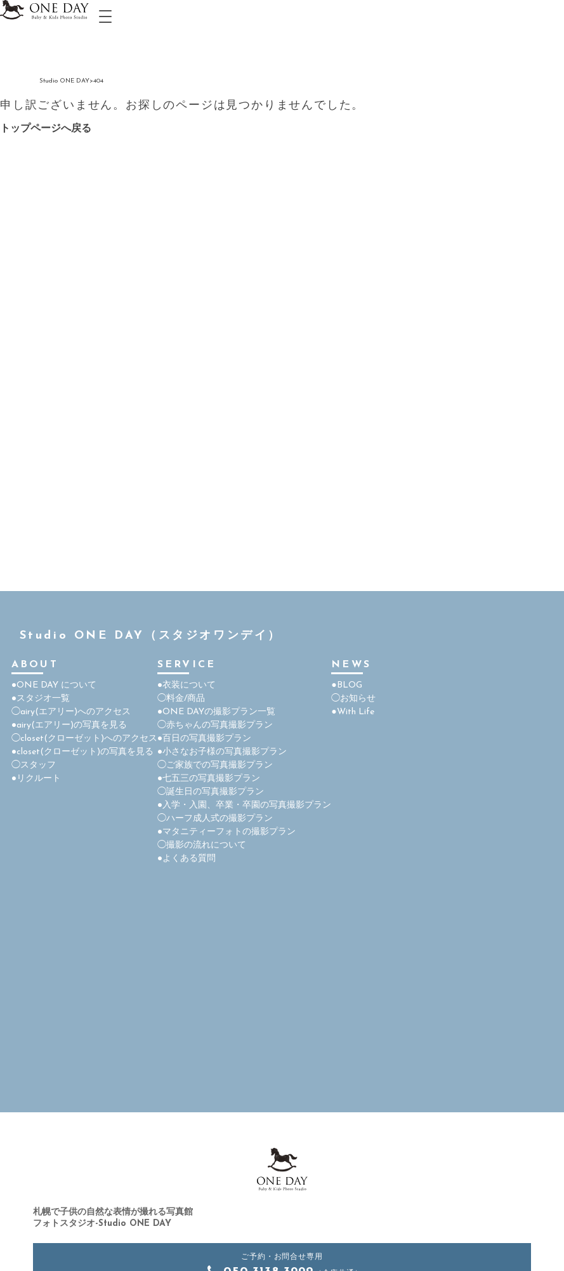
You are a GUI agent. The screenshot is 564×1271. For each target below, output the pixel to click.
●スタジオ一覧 (40, 698)
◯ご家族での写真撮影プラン (215, 765)
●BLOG (346, 685)
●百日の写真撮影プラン (204, 738)
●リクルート (36, 778)
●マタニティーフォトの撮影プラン (226, 832)
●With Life (352, 712)
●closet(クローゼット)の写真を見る (82, 752)
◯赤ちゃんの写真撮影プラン (215, 725)
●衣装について (186, 685)
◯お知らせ (353, 698)
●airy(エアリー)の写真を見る (69, 725)
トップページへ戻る (45, 129)
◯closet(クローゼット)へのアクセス (84, 738)
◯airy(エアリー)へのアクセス (71, 712)
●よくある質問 (186, 858)
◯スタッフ (33, 765)
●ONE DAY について (53, 685)
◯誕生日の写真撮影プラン (210, 792)
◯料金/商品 (181, 698)
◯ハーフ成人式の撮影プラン (215, 818)
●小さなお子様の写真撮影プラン (222, 752)
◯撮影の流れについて (201, 845)
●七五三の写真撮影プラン (208, 778)
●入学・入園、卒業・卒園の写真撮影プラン (244, 805)
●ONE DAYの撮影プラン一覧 (216, 712)
